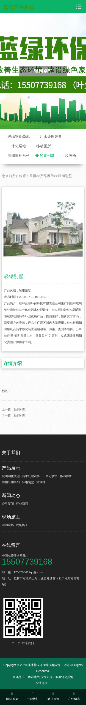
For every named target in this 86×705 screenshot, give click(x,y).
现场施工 (11, 516)
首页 (32, 185)
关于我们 (11, 452)
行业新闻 (22, 503)
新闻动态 (11, 495)
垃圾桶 (70, 156)
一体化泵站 (17, 146)
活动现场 (8, 525)
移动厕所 (43, 146)
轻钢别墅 (47, 156)
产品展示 (47, 185)
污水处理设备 (51, 137)
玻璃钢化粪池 (19, 137)
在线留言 (11, 545)
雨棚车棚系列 (19, 156)
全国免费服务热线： (43, 559)
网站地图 (34, 677)
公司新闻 (8, 503)
